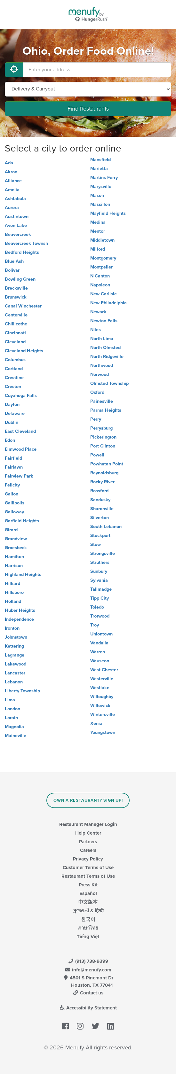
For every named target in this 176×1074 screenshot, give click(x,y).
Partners (88, 841)
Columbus (15, 359)
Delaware (15, 413)
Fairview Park (19, 476)
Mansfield (100, 159)
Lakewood (15, 664)
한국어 (88, 919)
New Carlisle (103, 294)
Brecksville (16, 288)
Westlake (99, 687)
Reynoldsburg (104, 473)
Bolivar (12, 270)
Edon (10, 440)
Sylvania (99, 580)
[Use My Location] (14, 69)
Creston (13, 386)
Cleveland (15, 342)
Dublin (11, 422)
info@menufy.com (88, 970)
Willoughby (101, 696)
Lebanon (14, 682)
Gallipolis (14, 503)
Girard (11, 530)
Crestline (14, 377)
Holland (13, 601)
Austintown (16, 216)
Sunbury (98, 571)
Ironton (12, 628)
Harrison (14, 565)
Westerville (101, 678)
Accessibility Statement (88, 1008)
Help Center (88, 833)
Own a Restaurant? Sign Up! (88, 800)
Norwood (99, 374)
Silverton (99, 517)
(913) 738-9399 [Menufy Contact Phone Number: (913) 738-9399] (88, 961)
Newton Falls (103, 320)
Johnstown (16, 637)
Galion (11, 494)
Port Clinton (102, 446)
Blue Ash (14, 261)
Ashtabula (15, 198)
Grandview (16, 538)
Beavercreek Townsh (26, 243)
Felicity (12, 485)
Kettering (14, 646)
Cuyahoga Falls (21, 395)
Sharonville (102, 508)
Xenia (96, 723)
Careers (88, 850)
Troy (94, 625)
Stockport (100, 535)
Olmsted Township (109, 383)
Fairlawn (14, 467)
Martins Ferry (104, 177)
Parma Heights (105, 410)
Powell (97, 455)
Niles (95, 329)
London (12, 709)
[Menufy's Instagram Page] (80, 1026)
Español (88, 893)
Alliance (13, 180)
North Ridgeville (107, 356)
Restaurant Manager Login (88, 824)
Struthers (99, 562)
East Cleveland (20, 431)
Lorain (11, 717)
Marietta (99, 168)
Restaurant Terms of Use (88, 876)
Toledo (97, 607)
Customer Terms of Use (88, 867)
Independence (19, 619)
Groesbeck (16, 547)
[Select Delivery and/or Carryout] (88, 89)
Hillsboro (14, 592)
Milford (97, 249)
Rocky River (102, 482)
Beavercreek (18, 234)
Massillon (100, 204)
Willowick (100, 705)
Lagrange (14, 655)
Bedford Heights (22, 252)
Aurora (12, 207)
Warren (97, 652)
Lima (10, 700)
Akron (11, 172)
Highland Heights (23, 574)
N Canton (100, 276)
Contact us (88, 993)
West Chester (104, 670)
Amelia (12, 189)
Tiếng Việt (88, 936)
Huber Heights (20, 610)
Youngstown (102, 732)
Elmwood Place (20, 449)
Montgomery (103, 258)
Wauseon (99, 661)
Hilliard (12, 583)
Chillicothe (16, 324)
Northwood (101, 365)
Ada (9, 163)
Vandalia (99, 643)
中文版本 (88, 902)
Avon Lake (16, 225)
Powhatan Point (106, 464)
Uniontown (101, 634)
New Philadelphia (108, 303)
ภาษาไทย (88, 928)
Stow (95, 544)
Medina (98, 222)
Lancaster (15, 673)
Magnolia (14, 726)
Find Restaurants (88, 108)
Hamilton (14, 556)
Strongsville (102, 553)
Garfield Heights (22, 521)
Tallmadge (101, 589)
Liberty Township (22, 691)
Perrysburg (101, 428)
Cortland (14, 368)
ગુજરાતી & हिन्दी (88, 911)
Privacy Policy (88, 859)
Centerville (16, 315)
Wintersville (102, 714)
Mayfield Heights (108, 213)
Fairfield (13, 458)
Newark (98, 312)
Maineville (15, 735)
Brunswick (16, 297)
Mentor (97, 231)
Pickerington (103, 437)
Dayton (12, 404)
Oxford (97, 392)
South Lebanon (106, 526)
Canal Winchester (23, 306)
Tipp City (99, 598)
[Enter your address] (97, 69)
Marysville (100, 186)
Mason (97, 195)
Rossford (99, 491)
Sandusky (100, 499)
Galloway (14, 512)
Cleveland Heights (24, 351)
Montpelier (101, 267)
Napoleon (100, 285)
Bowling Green (20, 279)
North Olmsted (105, 347)
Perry (95, 419)
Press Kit (88, 885)
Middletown (102, 240)
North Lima (101, 338)
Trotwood (99, 616)
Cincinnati (15, 333)
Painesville (101, 401)
